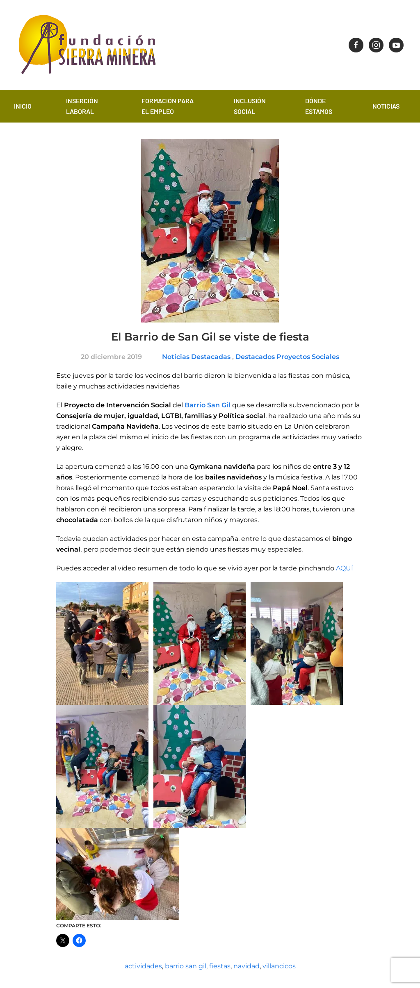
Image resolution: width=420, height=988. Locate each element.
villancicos (279, 966)
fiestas (220, 966)
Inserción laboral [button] (82, 106)
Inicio (23, 106)
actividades (143, 966)
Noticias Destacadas (196, 357)
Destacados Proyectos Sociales (287, 357)
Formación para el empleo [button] (168, 106)
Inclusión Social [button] (250, 106)
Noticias (385, 106)
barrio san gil (185, 966)
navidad (246, 966)
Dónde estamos (318, 106)
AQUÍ (344, 568)
